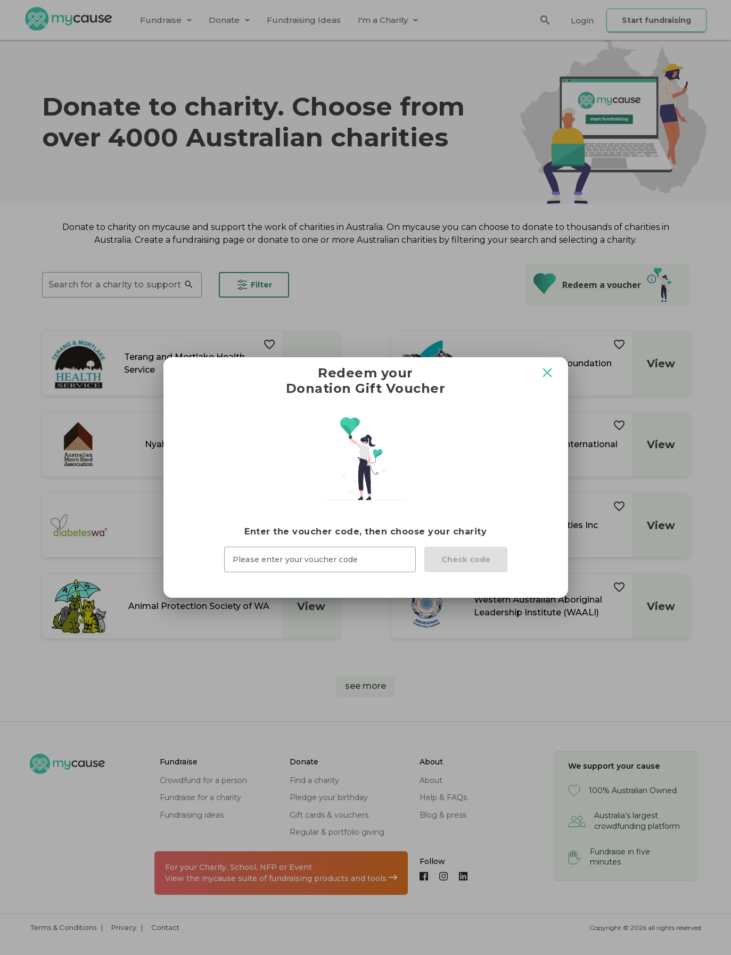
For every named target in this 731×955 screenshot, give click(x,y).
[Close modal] (547, 372)
